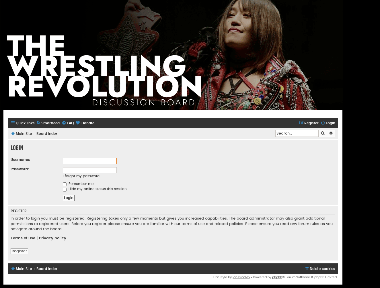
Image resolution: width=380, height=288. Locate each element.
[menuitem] (48, 123)
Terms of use (23, 238)
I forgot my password (81, 176)
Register (19, 251)
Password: (20, 169)
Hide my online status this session (95, 189)
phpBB (277, 277)
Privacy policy (52, 238)
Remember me (78, 184)
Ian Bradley (241, 277)
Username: (20, 159)
